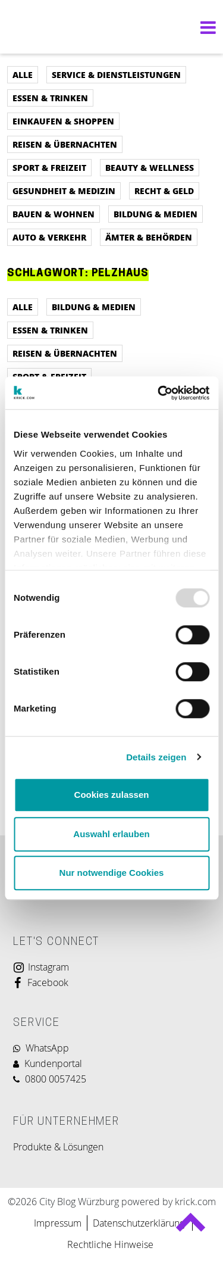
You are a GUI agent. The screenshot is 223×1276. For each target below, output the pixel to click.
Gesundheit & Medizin (63, 190)
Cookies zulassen (111, 795)
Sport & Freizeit (49, 167)
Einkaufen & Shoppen (63, 121)
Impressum (57, 1223)
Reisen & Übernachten (64, 144)
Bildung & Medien (155, 214)
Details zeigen (156, 757)
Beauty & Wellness (149, 167)
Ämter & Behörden (148, 237)
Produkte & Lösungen (58, 1146)
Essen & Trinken (50, 98)
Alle (22, 74)
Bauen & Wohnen (53, 214)
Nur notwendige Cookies (111, 873)
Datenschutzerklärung (140, 1223)
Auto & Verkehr (49, 237)
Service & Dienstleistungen (116, 74)
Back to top (190, 1226)
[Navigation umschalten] (205, 27)
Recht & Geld (164, 190)
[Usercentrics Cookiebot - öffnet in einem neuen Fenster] (158, 393)
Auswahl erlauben (111, 834)
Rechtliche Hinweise (110, 1244)
